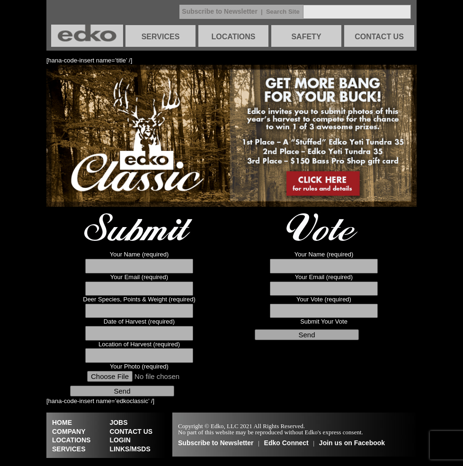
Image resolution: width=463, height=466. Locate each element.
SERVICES (161, 37)
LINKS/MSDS (129, 449)
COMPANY (69, 431)
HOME (62, 422)
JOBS (118, 422)
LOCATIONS (233, 37)
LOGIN (119, 440)
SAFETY (306, 37)
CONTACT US (379, 37)
